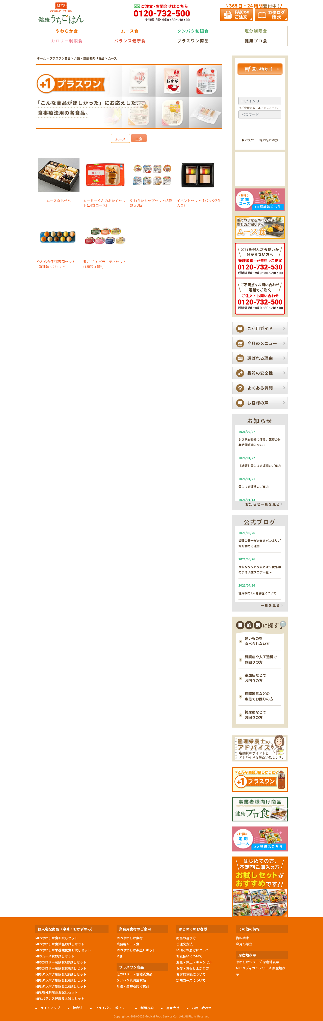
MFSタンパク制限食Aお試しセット (61, 974)
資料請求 (242, 937)
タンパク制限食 (193, 31)
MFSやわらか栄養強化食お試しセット (63, 950)
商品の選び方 (186, 937)
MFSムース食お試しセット (54, 956)
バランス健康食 (130, 41)
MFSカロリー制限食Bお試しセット (61, 968)
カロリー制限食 (67, 41)
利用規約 (146, 1007)
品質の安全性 (260, 373)
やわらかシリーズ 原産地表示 (257, 961)
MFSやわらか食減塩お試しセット (59, 944)
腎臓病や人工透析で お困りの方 (261, 659)
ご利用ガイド (260, 328)
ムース (112, 58)
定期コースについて (190, 980)
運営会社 (172, 1007)
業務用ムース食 (128, 944)
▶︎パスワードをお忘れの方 (260, 140)
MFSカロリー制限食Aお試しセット (61, 962)
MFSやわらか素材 (130, 937)
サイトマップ (50, 1007)
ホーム (41, 58)
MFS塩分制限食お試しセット (56, 992)
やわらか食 (67, 31)
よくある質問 (260, 388)
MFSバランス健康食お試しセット (59, 998)
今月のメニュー (262, 343)
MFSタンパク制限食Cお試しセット (61, 986)
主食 (138, 138)
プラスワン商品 (193, 41)
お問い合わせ (201, 1007)
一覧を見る (270, 605)
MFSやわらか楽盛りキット (136, 950)
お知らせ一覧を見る (262, 504)
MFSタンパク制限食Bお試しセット (61, 980)
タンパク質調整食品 (131, 980)
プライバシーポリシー (111, 1007)
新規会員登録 (260, 177)
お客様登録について (190, 974)
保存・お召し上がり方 (192, 968)
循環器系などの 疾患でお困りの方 (259, 696)
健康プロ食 (256, 41)
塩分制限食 (256, 31)
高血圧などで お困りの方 (255, 678)
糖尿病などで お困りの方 (255, 714)
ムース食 (130, 31)
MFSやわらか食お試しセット (56, 937)
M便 (120, 956)
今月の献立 (244, 944)
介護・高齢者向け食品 (89, 58)
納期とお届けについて (192, 950)
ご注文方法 (184, 944)
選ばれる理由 (260, 358)
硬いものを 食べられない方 (257, 641)
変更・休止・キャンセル (194, 962)
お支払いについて (189, 956)
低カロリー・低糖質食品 (135, 974)
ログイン (260, 128)
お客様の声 (258, 403)
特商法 (78, 1007)
